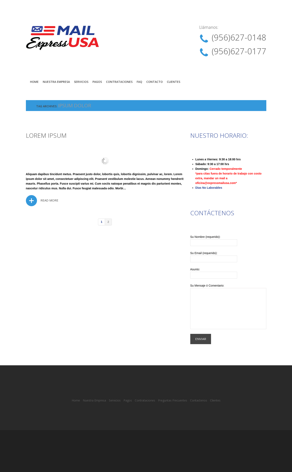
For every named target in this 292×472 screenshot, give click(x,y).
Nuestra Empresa (56, 82)
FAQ (139, 82)
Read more (49, 200)
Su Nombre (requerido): (228, 240)
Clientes (173, 82)
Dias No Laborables (208, 187)
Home (34, 82)
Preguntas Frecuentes (172, 400)
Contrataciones (119, 82)
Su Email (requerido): (228, 256)
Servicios (81, 82)
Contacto (154, 82)
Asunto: (228, 273)
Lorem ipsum (46, 135)
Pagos (97, 82)
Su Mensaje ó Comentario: (228, 306)
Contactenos (198, 400)
